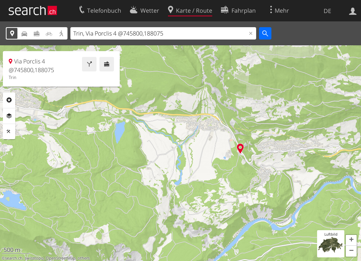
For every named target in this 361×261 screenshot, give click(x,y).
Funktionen (9, 131)
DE (327, 11)
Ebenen (9, 116)
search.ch (13, 258)
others (84, 258)
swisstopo (34, 258)
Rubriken (9, 100)
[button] (351, 240)
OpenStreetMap (60, 258)
